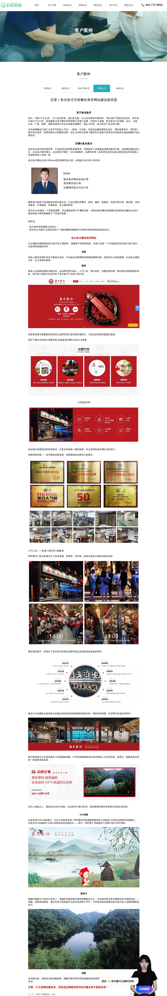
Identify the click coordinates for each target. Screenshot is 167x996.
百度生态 (67, 5)
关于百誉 (52, 5)
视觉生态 (128, 5)
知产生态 (113, 5)
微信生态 (98, 5)
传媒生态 (82, 5)
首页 (37, 5)
